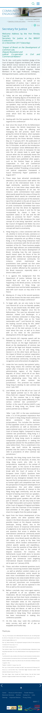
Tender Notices (29, 693)
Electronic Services (8, 695)
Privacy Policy (27, 697)
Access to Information (15, 693)
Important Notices (15, 697)
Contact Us (26, 695)
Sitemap (4, 697)
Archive (18, 695)
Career (4, 693)
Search (33, 3)
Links (33, 695)
